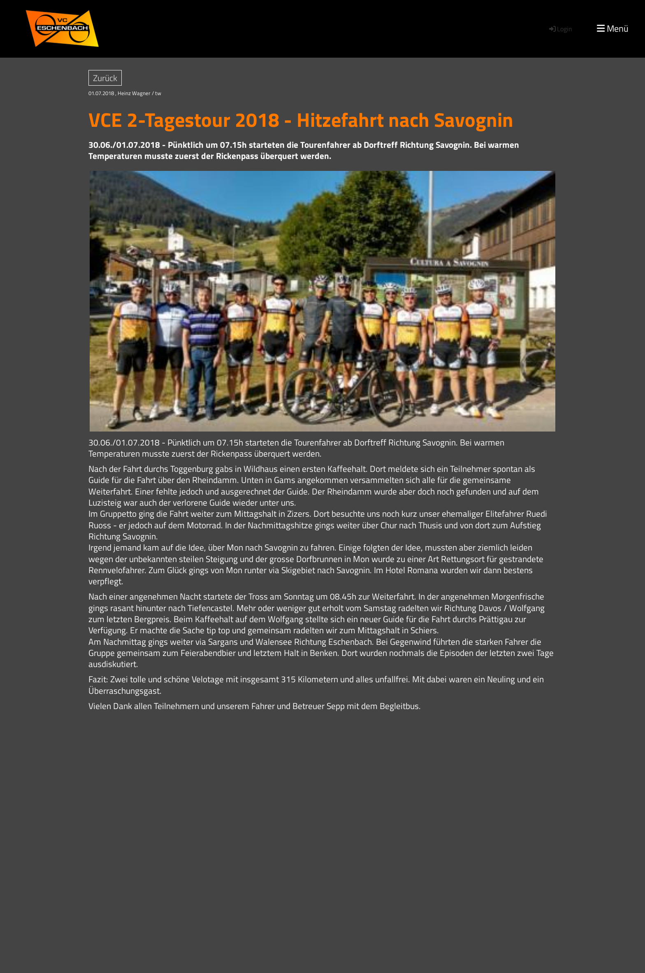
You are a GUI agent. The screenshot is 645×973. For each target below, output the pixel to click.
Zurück (105, 77)
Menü (613, 28)
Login (560, 29)
